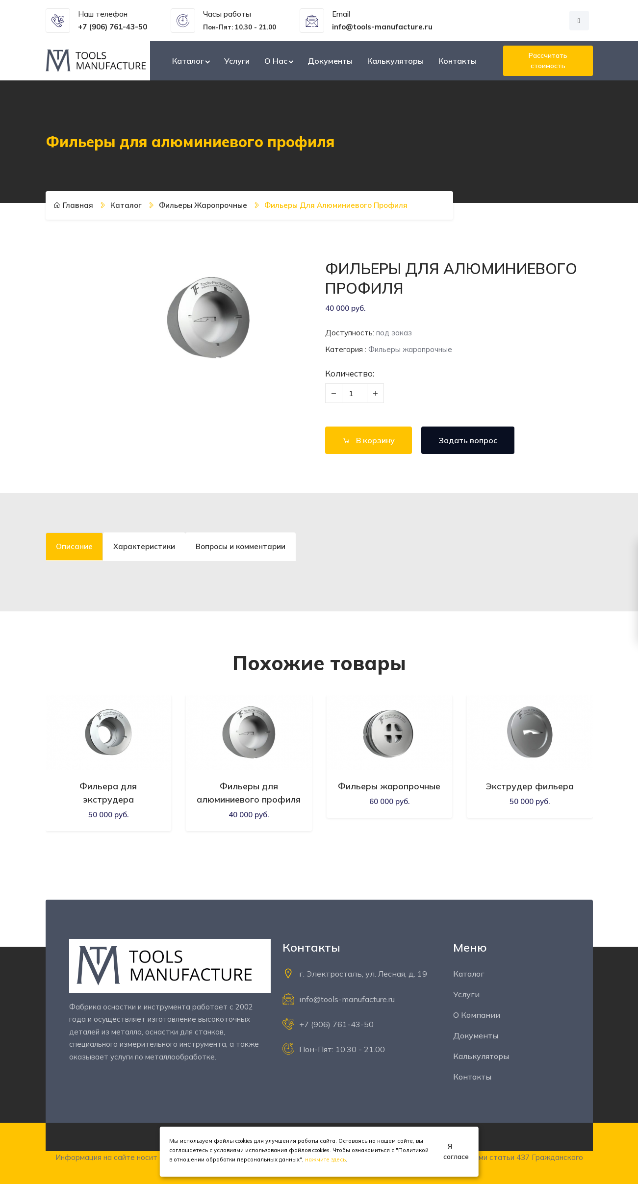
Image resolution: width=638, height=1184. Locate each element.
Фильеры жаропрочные (203, 205)
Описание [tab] (74, 546)
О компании (476, 1015)
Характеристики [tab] (144, 546)
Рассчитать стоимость (548, 60)
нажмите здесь (325, 1159)
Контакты (457, 61)
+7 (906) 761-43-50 (336, 1024)
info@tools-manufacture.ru (347, 999)
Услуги (237, 61)
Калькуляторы (395, 61)
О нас (275, 61)
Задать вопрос (467, 440)
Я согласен (456, 1151)
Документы (330, 61)
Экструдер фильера (530, 786)
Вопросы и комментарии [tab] (240, 546)
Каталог (188, 61)
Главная (73, 205)
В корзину (368, 440)
